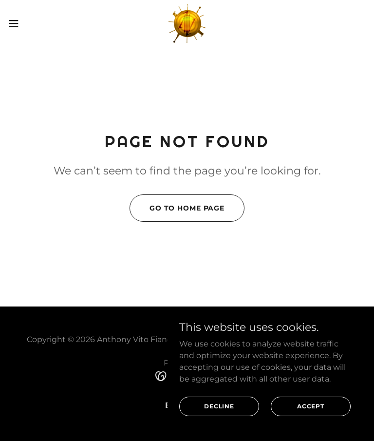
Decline (219, 406)
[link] (186, 23)
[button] (31, 23)
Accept (310, 406)
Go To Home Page (187, 208)
